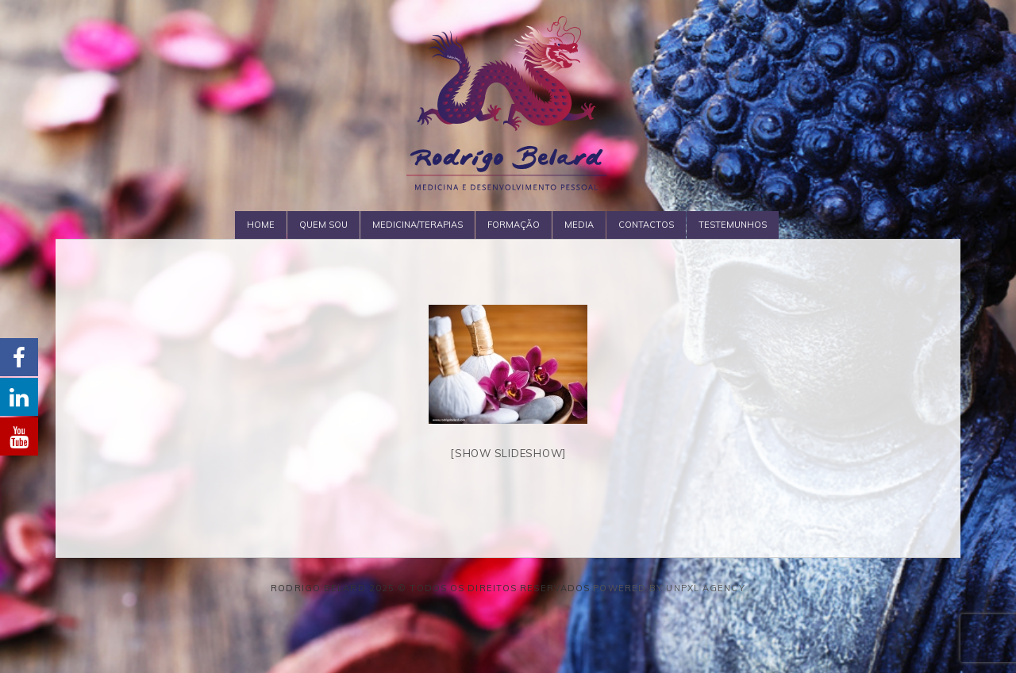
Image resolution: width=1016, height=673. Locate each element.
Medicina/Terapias (417, 224)
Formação (513, 224)
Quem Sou (323, 224)
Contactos (646, 224)
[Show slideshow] (508, 453)
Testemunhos (732, 224)
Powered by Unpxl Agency (669, 588)
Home (261, 224)
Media (579, 224)
